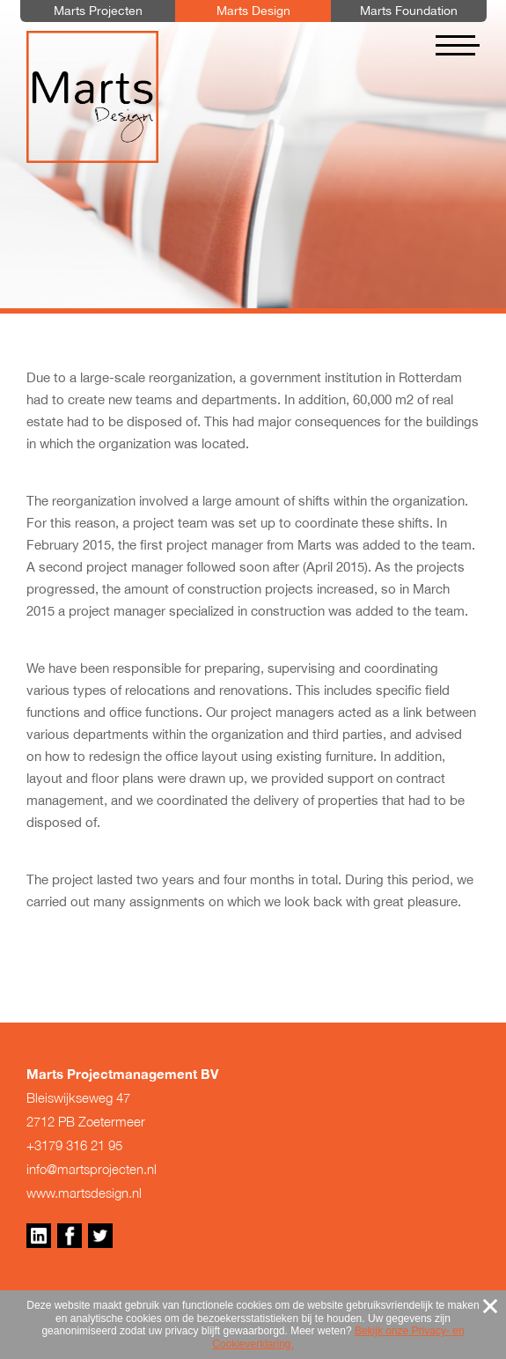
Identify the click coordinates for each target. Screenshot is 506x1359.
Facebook (69, 1235)
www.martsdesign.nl (84, 1192)
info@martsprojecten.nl (91, 1169)
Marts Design (92, 97)
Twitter (100, 1235)
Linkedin (38, 1235)
